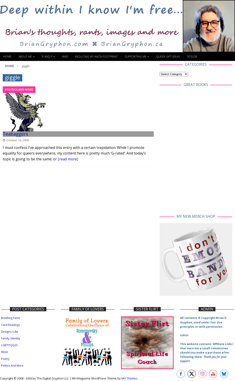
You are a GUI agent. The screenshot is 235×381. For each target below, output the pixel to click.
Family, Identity (10, 338)
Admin (184, 335)
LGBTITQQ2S (9, 345)
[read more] (68, 159)
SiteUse (192, 56)
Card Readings (10, 325)
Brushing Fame (10, 318)
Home (7, 56)
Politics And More (12, 366)
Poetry (5, 359)
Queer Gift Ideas (168, 56)
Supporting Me (135, 56)
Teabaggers (15, 134)
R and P (47, 56)
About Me (25, 56)
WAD (65, 56)
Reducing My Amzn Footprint (96, 56)
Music (4, 352)
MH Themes (129, 378)
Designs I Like (9, 332)
